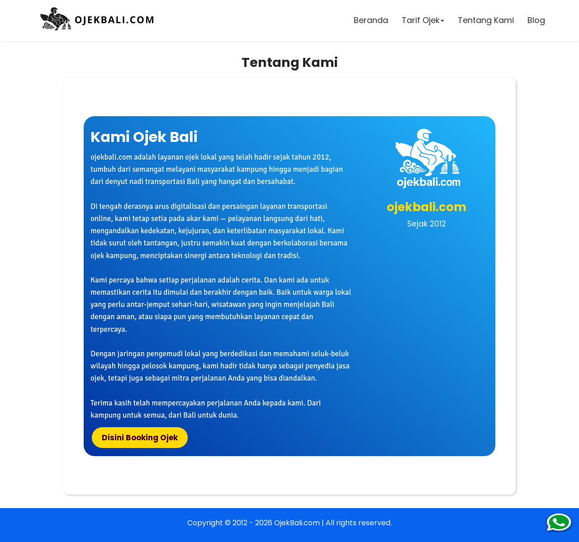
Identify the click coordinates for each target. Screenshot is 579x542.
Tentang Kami (486, 20)
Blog (536, 20)
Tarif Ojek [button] (423, 20)
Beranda (371, 20)
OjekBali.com (297, 523)
